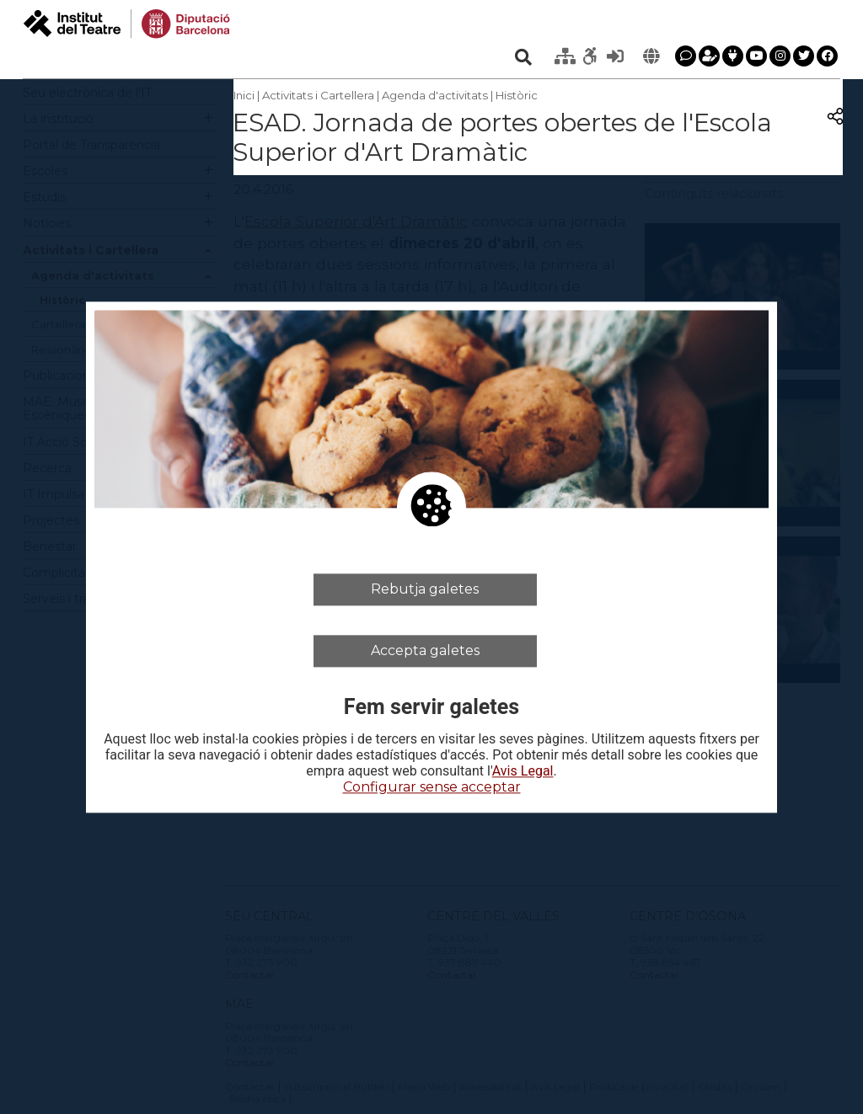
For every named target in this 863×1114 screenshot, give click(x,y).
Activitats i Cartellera (318, 95)
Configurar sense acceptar (432, 788)
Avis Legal (523, 772)
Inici (244, 95)
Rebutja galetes (425, 589)
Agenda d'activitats (435, 95)
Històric (517, 95)
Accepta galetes (425, 650)
